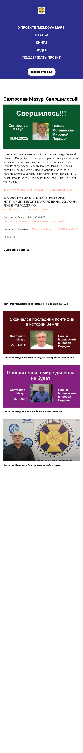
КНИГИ (41, 43)
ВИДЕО (41, 50)
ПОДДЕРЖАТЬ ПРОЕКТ (41, 58)
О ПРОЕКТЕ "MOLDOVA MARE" (41, 28)
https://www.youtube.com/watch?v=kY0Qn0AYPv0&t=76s (37, 189)
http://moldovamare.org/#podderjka (25, 209)
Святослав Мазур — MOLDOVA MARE (55, 229)
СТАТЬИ (41, 35)
